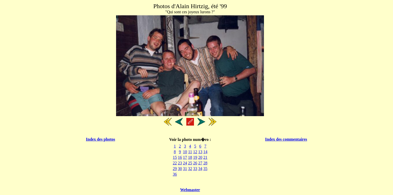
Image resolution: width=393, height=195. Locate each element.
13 (200, 152)
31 (185, 168)
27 (200, 163)
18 (190, 157)
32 (190, 168)
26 (195, 163)
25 (190, 163)
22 (175, 163)
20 (200, 157)
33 (195, 168)
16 (180, 157)
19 (195, 157)
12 (195, 152)
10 (185, 152)
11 (190, 152)
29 (175, 168)
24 (185, 163)
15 (175, 157)
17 (185, 157)
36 (175, 174)
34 (200, 168)
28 (205, 163)
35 (205, 168)
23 (180, 163)
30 (180, 168)
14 (205, 152)
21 (205, 157)
